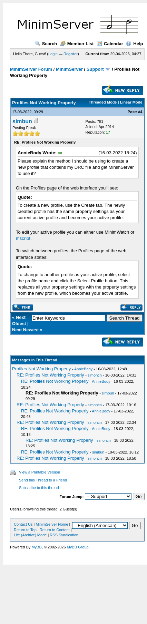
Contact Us (23, 524)
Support (95, 69)
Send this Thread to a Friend (43, 480)
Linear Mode (131, 102)
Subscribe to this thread (39, 488)
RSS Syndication (64, 535)
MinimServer (69, 69)
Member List (77, 43)
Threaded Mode (103, 102)
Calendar (110, 43)
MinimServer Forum (31, 69)
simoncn (95, 375)
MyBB (36, 547)
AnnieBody (83, 369)
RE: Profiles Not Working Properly (50, 375)
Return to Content (55, 530)
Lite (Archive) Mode (30, 535)
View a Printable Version (39, 472)
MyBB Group (78, 547)
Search (46, 43)
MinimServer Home (52, 524)
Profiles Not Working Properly (41, 368)
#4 (140, 112)
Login (53, 54)
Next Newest (25, 329)
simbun (22, 121)
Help (134, 43)
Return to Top (25, 530)
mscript (23, 238)
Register (70, 54)
